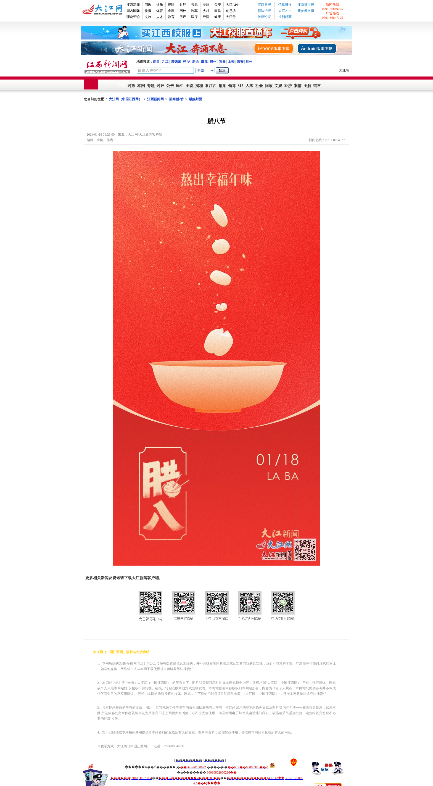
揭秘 (199, 86)
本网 (141, 86)
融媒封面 (195, 99)
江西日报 (264, 5)
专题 (206, 5)
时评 (160, 86)
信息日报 (285, 5)
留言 (317, 86)
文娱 (278, 86)
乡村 (206, 11)
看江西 (210, 86)
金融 (171, 11)
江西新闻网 (155, 99)
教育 (171, 17)
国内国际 (133, 11)
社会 (259, 86)
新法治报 (264, 11)
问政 (148, 5)
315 (241, 86)
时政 (131, 86)
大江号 (231, 17)
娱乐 (159, 5)
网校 (182, 11)
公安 (217, 5)
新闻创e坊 (176, 99)
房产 (182, 17)
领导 (232, 86)
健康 (217, 17)
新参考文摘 (305, 11)
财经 (182, 5)
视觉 (194, 5)
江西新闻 (133, 5)
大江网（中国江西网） (125, 99)
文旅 (148, 17)
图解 (307, 86)
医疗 (194, 17)
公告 (170, 86)
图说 (189, 86)
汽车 (194, 11)
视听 (171, 5)
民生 (180, 86)
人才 (159, 17)
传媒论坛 (264, 17)
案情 (298, 86)
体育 (159, 11)
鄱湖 (222, 86)
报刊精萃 (285, 17)
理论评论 (133, 17)
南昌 (217, 11)
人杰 (249, 86)
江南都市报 (305, 5)
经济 (206, 17)
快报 (148, 11)
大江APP (232, 5)
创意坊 (231, 11)
